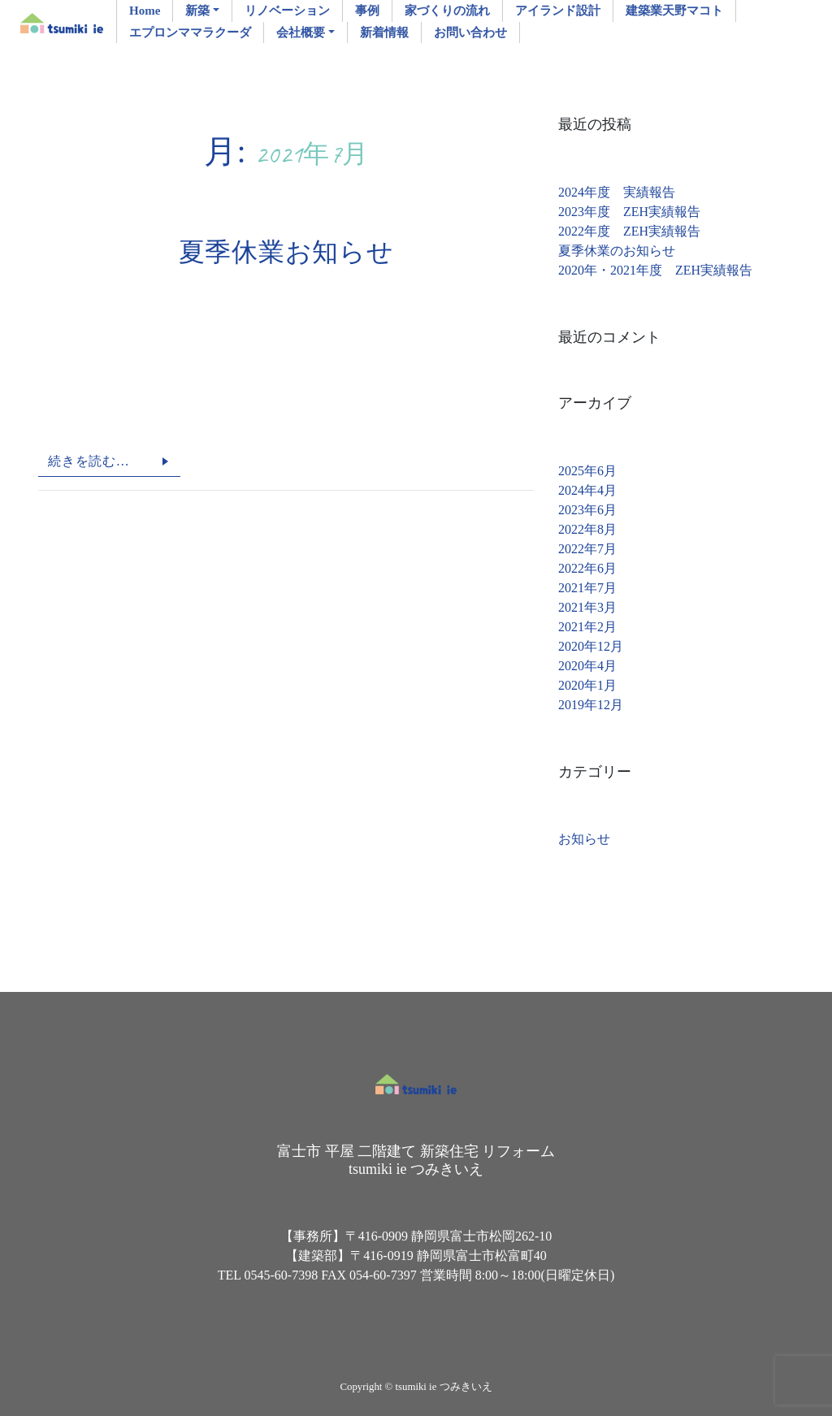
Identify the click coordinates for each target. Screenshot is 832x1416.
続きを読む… (89, 461)
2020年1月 (587, 685)
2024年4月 (587, 490)
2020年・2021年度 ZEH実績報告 (655, 270)
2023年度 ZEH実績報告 (629, 212)
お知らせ (584, 839)
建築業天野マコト (674, 10)
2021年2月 (587, 627)
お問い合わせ (470, 32)
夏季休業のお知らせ (616, 251)
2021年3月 (587, 607)
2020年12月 (590, 646)
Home (144, 10)
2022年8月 (587, 529)
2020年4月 (587, 666)
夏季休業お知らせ (286, 251)
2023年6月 (587, 510)
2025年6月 (587, 471)
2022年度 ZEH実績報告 (629, 231)
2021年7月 (587, 588)
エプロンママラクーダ (190, 32)
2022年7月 (587, 549)
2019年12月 (590, 705)
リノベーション (287, 10)
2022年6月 (587, 568)
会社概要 (300, 32)
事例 (367, 10)
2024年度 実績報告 (616, 192)
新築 (197, 10)
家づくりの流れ (447, 10)
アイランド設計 (557, 10)
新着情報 (384, 32)
